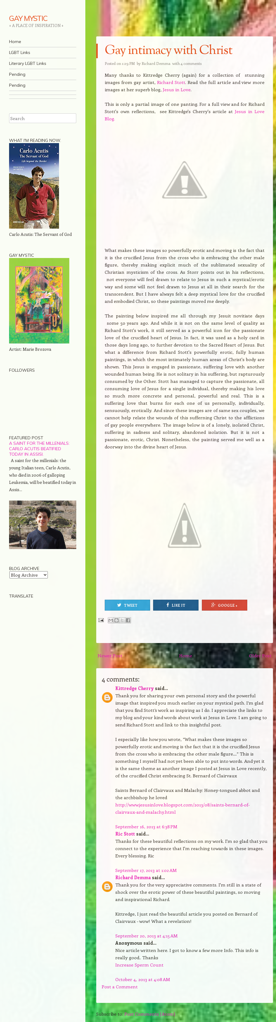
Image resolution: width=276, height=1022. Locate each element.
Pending (17, 74)
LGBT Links (19, 52)
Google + (224, 605)
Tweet (127, 605)
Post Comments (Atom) (149, 1014)
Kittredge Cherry (134, 688)
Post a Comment (120, 986)
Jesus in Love (177, 89)
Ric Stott (125, 834)
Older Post (260, 655)
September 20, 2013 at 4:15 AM (146, 936)
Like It (175, 605)
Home (15, 41)
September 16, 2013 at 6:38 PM (146, 826)
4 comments (191, 63)
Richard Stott (171, 82)
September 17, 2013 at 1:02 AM (146, 870)
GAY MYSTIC (28, 18)
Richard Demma (133, 877)
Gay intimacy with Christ (168, 51)
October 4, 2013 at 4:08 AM (142, 979)
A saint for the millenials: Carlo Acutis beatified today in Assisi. (39, 449)
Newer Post (110, 655)
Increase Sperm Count (139, 965)
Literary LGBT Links (27, 63)
